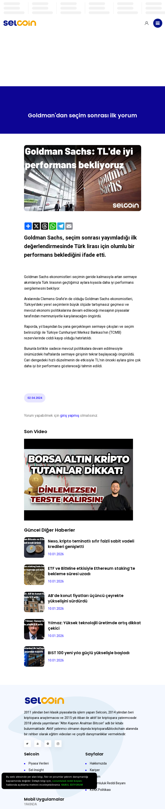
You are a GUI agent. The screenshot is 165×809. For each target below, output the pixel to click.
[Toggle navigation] (157, 23)
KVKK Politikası (100, 790)
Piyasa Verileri (39, 763)
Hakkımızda (98, 763)
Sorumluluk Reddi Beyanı (108, 783)
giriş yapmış (69, 415)
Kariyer (95, 770)
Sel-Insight (36, 770)
